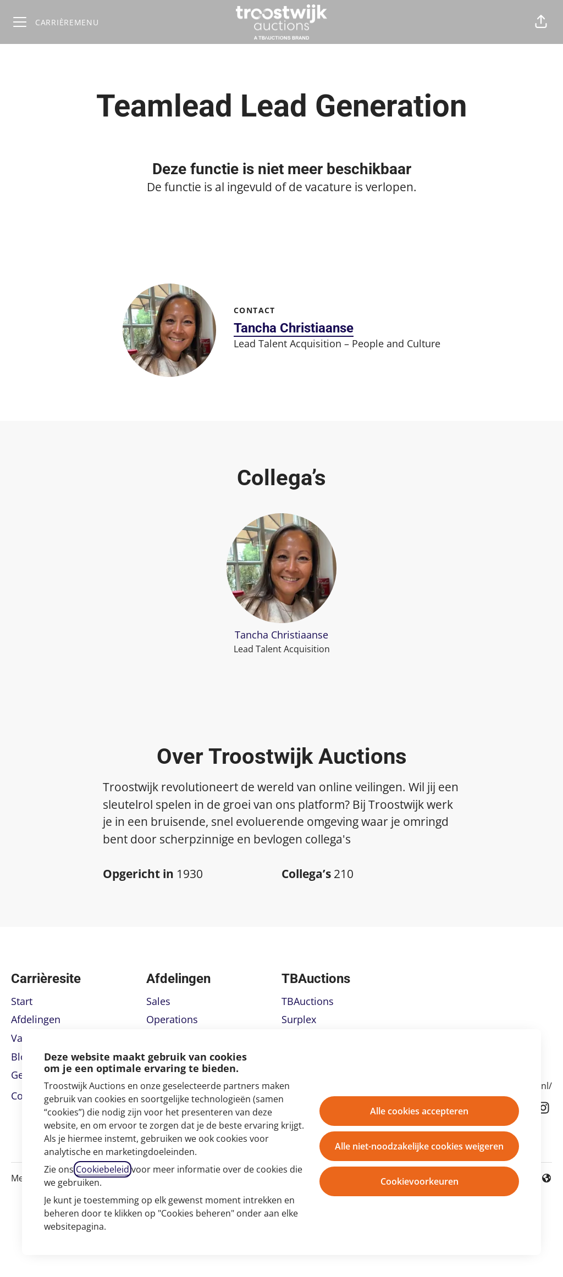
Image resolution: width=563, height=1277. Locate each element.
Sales (158, 1001)
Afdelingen (35, 1019)
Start (21, 1001)
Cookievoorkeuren (419, 1181)
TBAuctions (308, 1001)
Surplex (299, 1019)
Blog (21, 1056)
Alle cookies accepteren (419, 1111)
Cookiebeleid (102, 1169)
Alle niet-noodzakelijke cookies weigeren (419, 1146)
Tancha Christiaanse (294, 328)
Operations (172, 1019)
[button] (541, 22)
